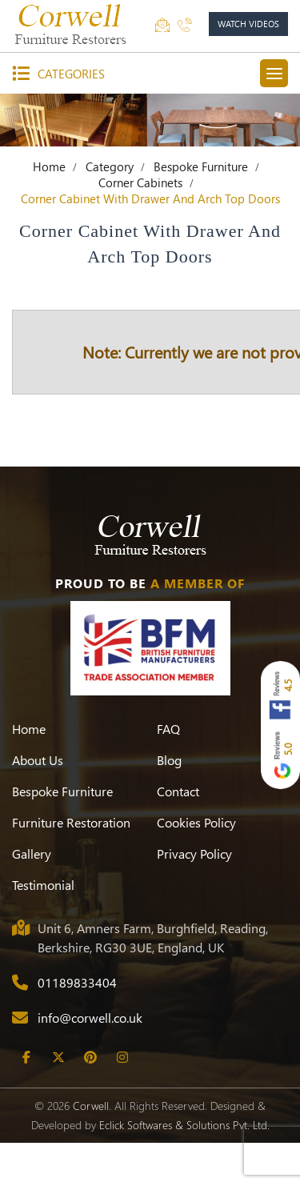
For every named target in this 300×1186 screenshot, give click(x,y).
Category (110, 166)
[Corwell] (72, 24)
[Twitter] (58, 1058)
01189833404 (77, 982)
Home (49, 166)
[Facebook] (26, 1058)
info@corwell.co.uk (90, 1017)
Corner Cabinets (140, 182)
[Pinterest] (90, 1058)
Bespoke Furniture (201, 166)
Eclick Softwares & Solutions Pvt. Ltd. (184, 1124)
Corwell (91, 1105)
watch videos (248, 24)
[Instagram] (122, 1058)
